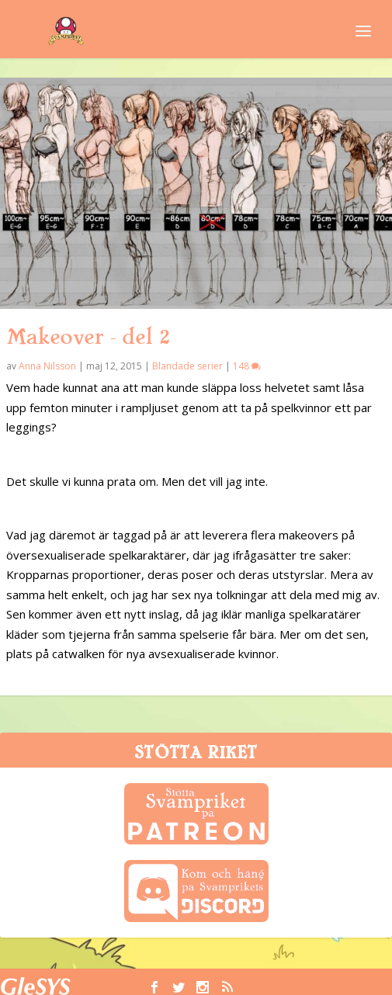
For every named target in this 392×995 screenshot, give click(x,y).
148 (247, 366)
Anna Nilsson (47, 366)
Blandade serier (187, 366)
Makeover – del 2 (88, 337)
